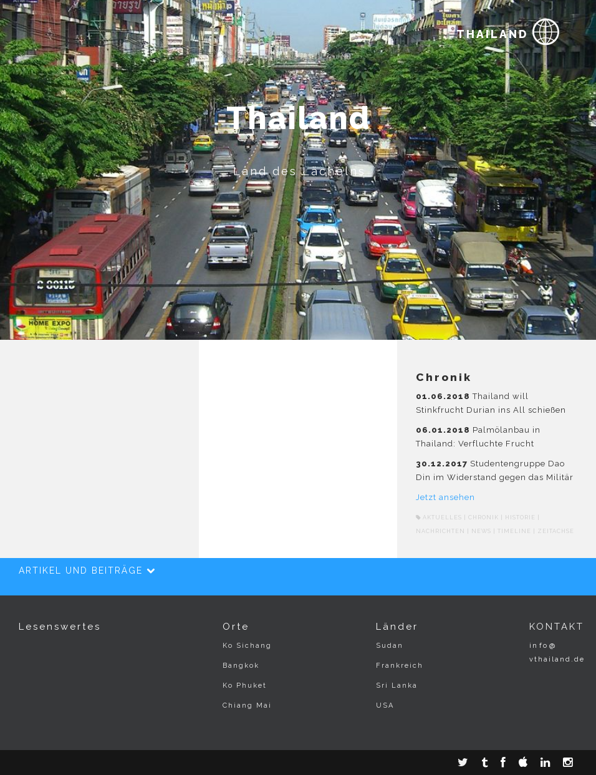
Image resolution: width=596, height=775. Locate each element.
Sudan (389, 646)
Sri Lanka (397, 685)
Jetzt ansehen (445, 497)
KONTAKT (556, 626)
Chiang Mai (247, 705)
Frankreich (399, 666)
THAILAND (509, 30)
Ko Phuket (245, 685)
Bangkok (241, 666)
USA (385, 705)
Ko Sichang (247, 646)
